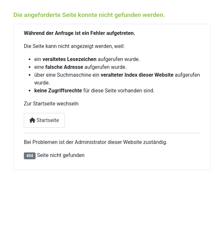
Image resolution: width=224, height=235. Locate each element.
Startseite (44, 120)
